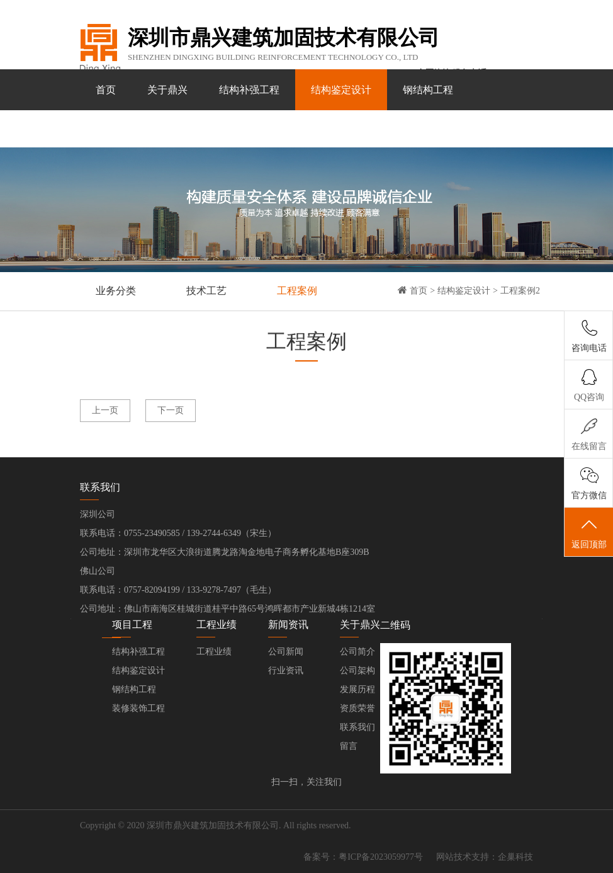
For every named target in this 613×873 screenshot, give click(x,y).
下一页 (170, 410)
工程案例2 (520, 290)
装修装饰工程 (126, 130)
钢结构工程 (428, 89)
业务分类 (116, 290)
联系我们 (351, 130)
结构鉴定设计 (341, 89)
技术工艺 (206, 290)
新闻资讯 (279, 130)
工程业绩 (208, 130)
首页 (106, 89)
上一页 (105, 410)
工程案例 (297, 290)
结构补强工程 (249, 89)
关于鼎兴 (167, 89)
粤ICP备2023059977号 (381, 857)
